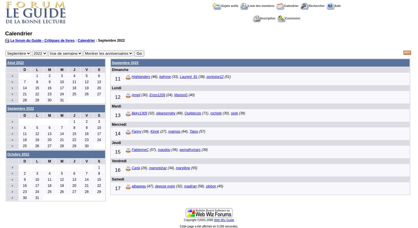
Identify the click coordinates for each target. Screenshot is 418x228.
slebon (211, 186)
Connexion (289, 18)
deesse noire (165, 186)
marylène (183, 168)
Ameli (136, 95)
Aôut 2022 (15, 63)
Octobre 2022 (18, 154)
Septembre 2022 (125, 63)
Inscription (264, 18)
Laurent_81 (189, 77)
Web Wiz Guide (224, 220)
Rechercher (312, 6)
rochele (215, 113)
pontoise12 (215, 77)
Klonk (154, 131)
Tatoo (194, 131)
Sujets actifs (225, 6)
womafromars (190, 150)
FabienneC (140, 150)
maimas (174, 131)
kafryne (165, 77)
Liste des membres (257, 6)
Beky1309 (139, 113)
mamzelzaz (158, 168)
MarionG (181, 95)
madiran (190, 186)
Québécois (193, 113)
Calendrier (287, 6)
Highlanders (141, 77)
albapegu (139, 186)
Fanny (136, 131)
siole (234, 113)
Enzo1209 (157, 95)
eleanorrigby (165, 113)
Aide (334, 6)
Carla (136, 168)
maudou (164, 150)
